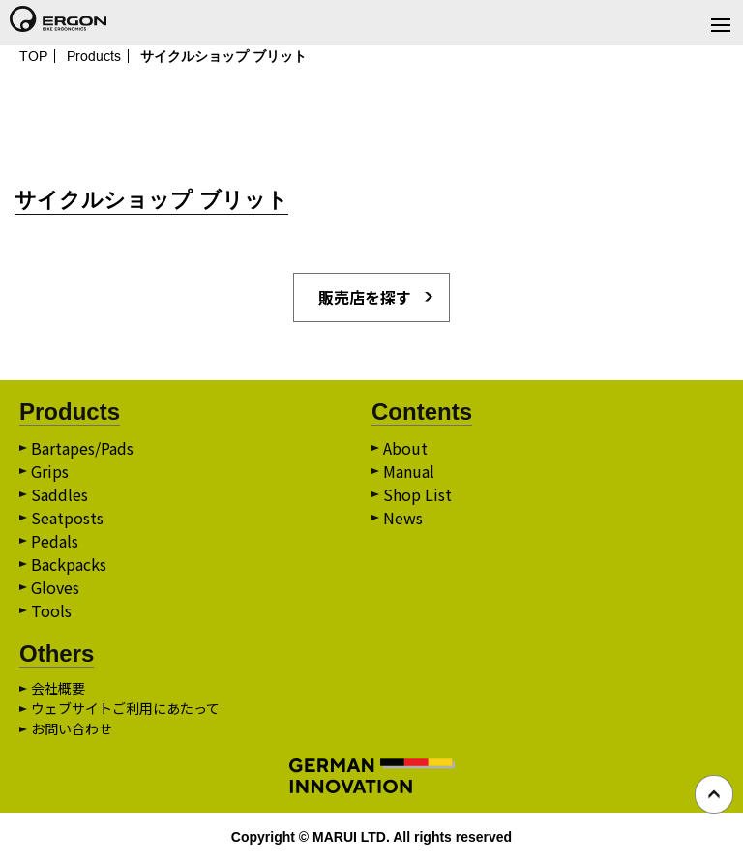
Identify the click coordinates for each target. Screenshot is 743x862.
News (403, 517)
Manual (408, 471)
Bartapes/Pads (82, 448)
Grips (50, 471)
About (405, 448)
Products (94, 56)
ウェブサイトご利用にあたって (125, 708)
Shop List (417, 494)
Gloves (55, 587)
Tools (51, 610)
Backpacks (68, 564)
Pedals (54, 540)
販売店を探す (364, 297)
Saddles (59, 494)
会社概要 (58, 688)
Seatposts (67, 517)
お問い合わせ (71, 728)
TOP (33, 56)
